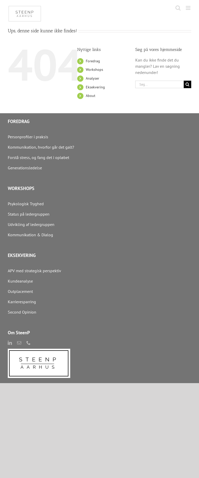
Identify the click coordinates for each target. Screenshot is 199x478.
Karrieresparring (22, 301)
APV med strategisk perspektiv (34, 270)
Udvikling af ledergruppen (31, 224)
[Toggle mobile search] (178, 8)
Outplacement (20, 291)
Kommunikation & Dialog (30, 234)
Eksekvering (95, 87)
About (90, 95)
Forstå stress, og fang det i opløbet (38, 157)
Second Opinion (22, 312)
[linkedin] (10, 343)
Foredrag (93, 61)
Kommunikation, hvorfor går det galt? (41, 147)
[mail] (19, 343)
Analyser (92, 78)
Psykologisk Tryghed (26, 203)
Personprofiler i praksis (28, 136)
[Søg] (187, 84)
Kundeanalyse (20, 281)
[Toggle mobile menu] (188, 8)
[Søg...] (159, 84)
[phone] (28, 343)
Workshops (94, 69)
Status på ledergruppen (28, 214)
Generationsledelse (25, 167)
